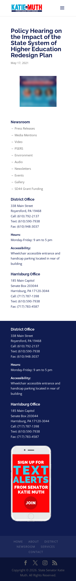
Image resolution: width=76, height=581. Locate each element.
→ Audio (17, 162)
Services (48, 547)
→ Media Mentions (24, 135)
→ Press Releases (23, 128)
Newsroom (26, 547)
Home (18, 541)
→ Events (17, 175)
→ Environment (22, 155)
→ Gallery (18, 182)
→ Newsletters (21, 169)
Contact (36, 552)
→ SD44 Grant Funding (27, 189)
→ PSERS (17, 148)
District (51, 541)
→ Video (16, 142)
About (33, 541)
